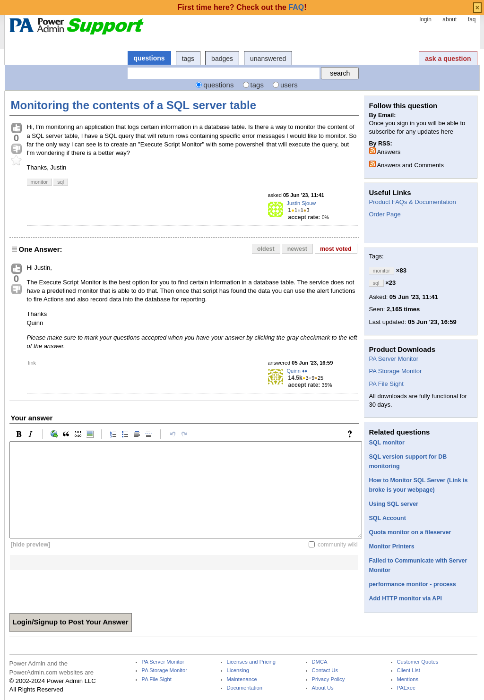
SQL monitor (387, 442)
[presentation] (81, 588)
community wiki (338, 544)
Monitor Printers (392, 546)
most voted (336, 249)
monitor (39, 182)
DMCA (320, 662)
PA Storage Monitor (395, 371)
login (425, 19)
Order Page (385, 214)
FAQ (296, 7)
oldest (266, 249)
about (449, 19)
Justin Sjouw (301, 203)
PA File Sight (386, 383)
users (289, 85)
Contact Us (325, 670)
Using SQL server (393, 504)
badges (222, 58)
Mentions (408, 679)
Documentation (244, 688)
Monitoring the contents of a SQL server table (134, 105)
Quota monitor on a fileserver (410, 532)
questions (149, 58)
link (32, 363)
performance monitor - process (412, 584)
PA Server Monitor (394, 358)
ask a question (448, 58)
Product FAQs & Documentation (412, 201)
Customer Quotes (418, 662)
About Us (323, 688)
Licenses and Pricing (251, 662)
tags (188, 58)
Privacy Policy (328, 679)
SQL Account (387, 518)
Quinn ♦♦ (297, 371)
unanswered (268, 58)
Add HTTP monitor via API (405, 598)
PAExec (406, 688)
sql (60, 182)
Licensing (238, 670)
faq (472, 19)
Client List (408, 670)
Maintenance (242, 679)
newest (297, 249)
